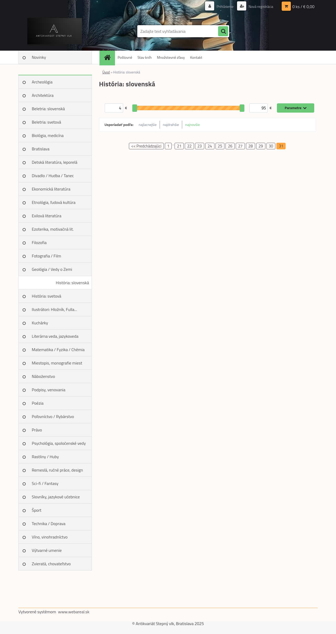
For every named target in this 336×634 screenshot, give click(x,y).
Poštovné (125, 57)
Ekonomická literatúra (51, 189)
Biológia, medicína (48, 135)
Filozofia (39, 242)
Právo (37, 430)
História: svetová (46, 296)
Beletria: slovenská (48, 108)
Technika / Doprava (48, 523)
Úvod (106, 72)
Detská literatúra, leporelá (54, 162)
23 (199, 146)
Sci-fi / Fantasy (45, 483)
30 (271, 146)
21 (179, 146)
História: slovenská (72, 282)
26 (230, 146)
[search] (223, 31)
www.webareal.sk (74, 612)
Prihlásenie (225, 6)
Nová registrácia (260, 6)
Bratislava (40, 149)
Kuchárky (40, 323)
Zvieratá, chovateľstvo (51, 564)
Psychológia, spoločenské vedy (59, 443)
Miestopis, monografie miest (57, 363)
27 (240, 146)
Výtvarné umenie (47, 550)
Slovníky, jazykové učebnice (56, 497)
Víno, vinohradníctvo (49, 537)
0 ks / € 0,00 (303, 6)
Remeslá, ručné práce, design (57, 470)
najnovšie (192, 124)
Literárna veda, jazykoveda (55, 336)
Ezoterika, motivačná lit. (53, 229)
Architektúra (43, 95)
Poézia (38, 403)
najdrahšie (171, 124)
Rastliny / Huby (45, 456)
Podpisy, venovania (48, 390)
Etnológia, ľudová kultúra (54, 202)
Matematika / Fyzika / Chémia (58, 349)
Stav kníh (145, 57)
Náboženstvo (43, 376)
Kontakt (196, 57)
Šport (36, 510)
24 (210, 146)
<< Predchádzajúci (146, 146)
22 (189, 146)
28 (250, 146)
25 (220, 146)
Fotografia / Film (46, 256)
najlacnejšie (147, 124)
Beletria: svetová (46, 122)
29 (261, 146)
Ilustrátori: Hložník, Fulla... (54, 309)
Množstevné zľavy (171, 57)
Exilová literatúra (46, 216)
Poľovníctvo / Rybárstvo (53, 416)
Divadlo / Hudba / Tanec (53, 175)
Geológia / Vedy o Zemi (52, 269)
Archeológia (42, 82)
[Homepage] (109, 57)
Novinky (39, 57)
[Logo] (54, 31)
